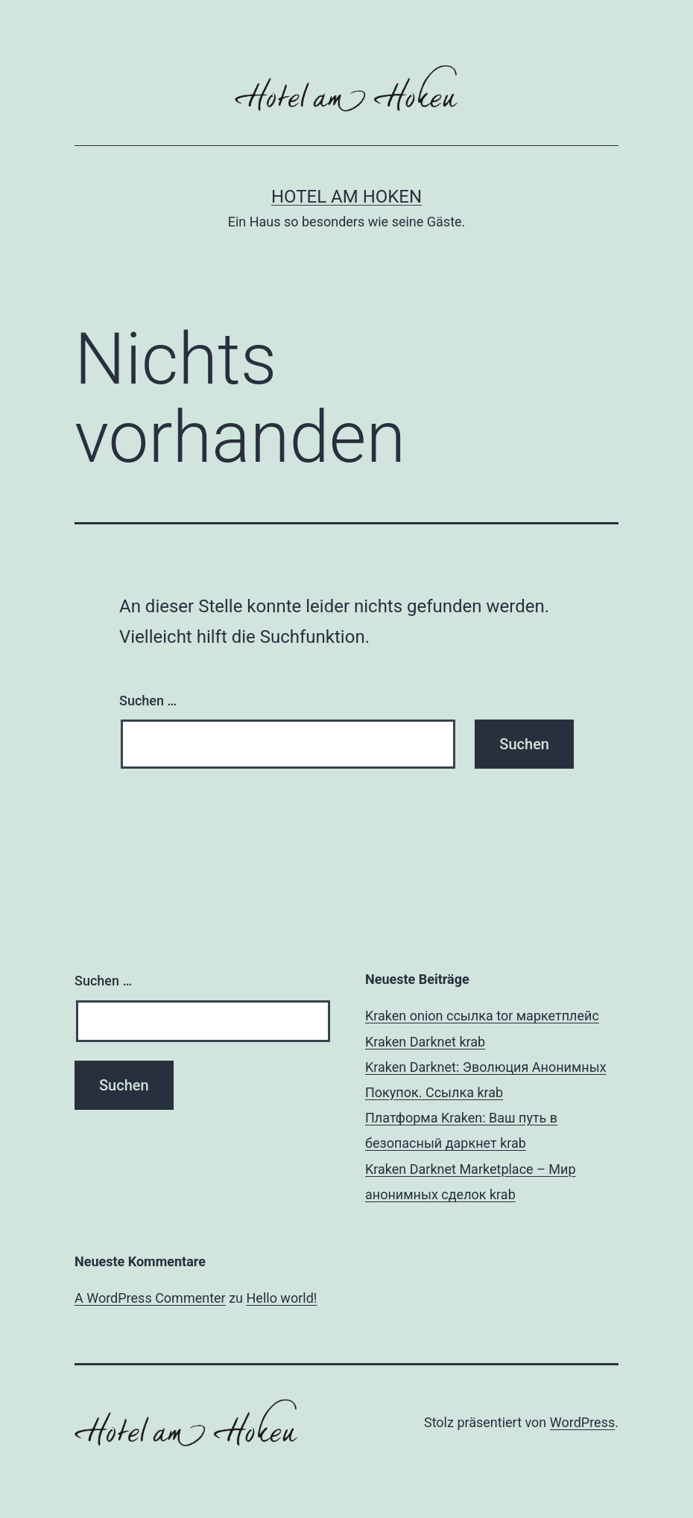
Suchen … (148, 700)
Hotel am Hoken (346, 196)
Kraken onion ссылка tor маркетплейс (482, 1015)
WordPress (582, 1422)
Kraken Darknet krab (425, 1041)
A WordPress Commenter (150, 1298)
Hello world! (282, 1298)
